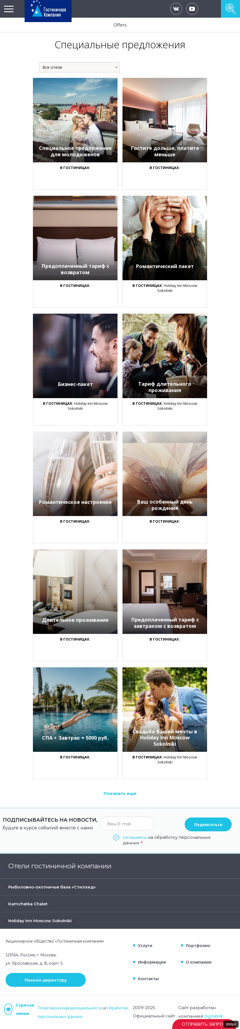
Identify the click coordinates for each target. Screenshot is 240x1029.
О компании (199, 962)
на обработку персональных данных (167, 839)
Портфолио (198, 945)
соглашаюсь (135, 837)
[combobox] (79, 67)
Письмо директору (46, 980)
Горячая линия (19, 1009)
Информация (152, 962)
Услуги (145, 945)
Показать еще (120, 793)
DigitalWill (213, 1016)
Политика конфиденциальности (70, 1008)
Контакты (148, 978)
